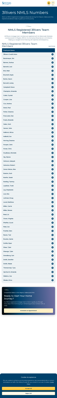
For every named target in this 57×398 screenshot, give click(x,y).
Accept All (28, 388)
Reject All (28, 393)
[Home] (7, 3)
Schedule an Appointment (28, 310)
